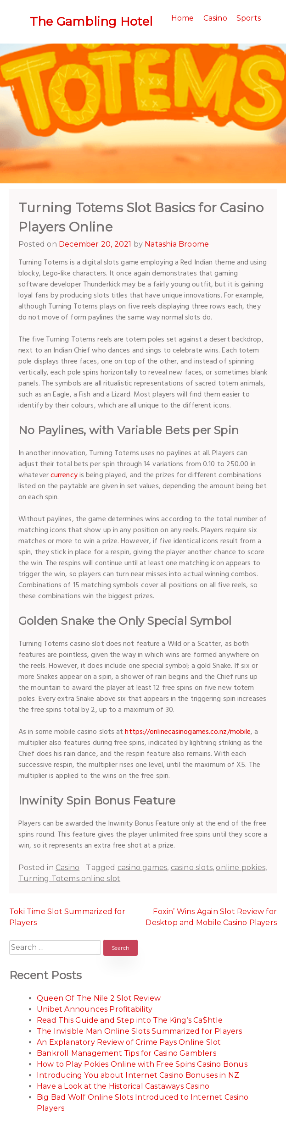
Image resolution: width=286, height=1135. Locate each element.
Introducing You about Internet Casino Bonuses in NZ (138, 1075)
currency (64, 475)
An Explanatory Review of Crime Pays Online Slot (129, 1042)
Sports (248, 18)
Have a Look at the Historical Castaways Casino (123, 1086)
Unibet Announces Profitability (94, 1009)
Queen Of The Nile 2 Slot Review (99, 998)
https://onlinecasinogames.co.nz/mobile (188, 732)
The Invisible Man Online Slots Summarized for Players (139, 1031)
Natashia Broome (177, 244)
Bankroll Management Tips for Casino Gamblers (126, 1053)
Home (182, 18)
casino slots (192, 867)
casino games (142, 867)
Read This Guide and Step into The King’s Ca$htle (130, 1020)
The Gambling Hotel (91, 21)
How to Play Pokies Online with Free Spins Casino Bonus (142, 1064)
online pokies (240, 867)
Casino (215, 18)
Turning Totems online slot (69, 878)
